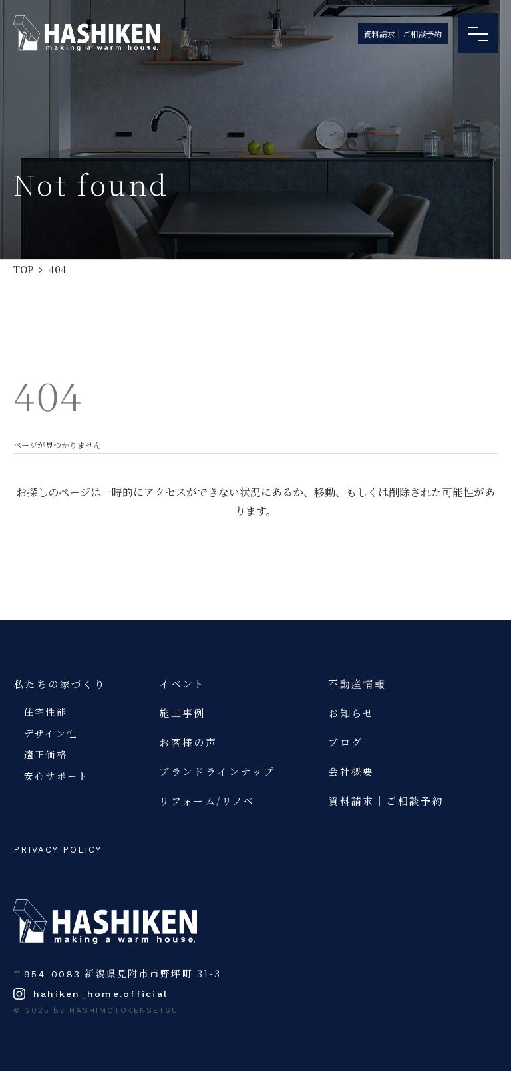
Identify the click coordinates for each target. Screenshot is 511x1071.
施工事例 (182, 713)
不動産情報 (357, 683)
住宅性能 (45, 711)
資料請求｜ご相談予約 (386, 801)
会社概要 (351, 771)
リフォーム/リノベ (207, 801)
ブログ (345, 742)
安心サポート (56, 775)
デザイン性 (50, 733)
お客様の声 (188, 742)
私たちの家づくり (59, 683)
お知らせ (351, 713)
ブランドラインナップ (217, 771)
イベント (182, 683)
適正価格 (45, 754)
